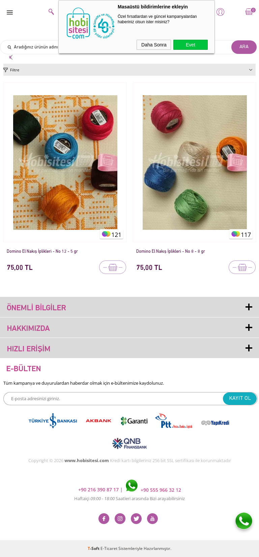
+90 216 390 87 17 (99, 490)
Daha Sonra (154, 44)
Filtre (14, 69)
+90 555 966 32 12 (153, 490)
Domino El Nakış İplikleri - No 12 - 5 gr (42, 251)
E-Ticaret (108, 548)
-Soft (94, 548)
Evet (190, 44)
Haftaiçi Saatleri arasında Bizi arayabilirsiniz (129, 498)
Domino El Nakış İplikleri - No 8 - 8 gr (170, 251)
